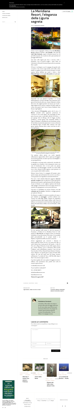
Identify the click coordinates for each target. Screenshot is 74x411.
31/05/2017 (45, 373)
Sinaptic (52, 400)
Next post (53, 287)
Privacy (38, 400)
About (27, 398)
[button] (64, 3)
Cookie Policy (27, 406)
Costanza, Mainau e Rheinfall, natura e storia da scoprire (58, 290)
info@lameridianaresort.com (38, 272)
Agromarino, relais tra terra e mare (32, 289)
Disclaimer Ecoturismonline (27, 400)
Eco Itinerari (52, 379)
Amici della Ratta (38, 377)
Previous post (26, 287)
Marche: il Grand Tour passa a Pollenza (26, 379)
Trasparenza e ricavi (27, 402)
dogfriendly (31, 283)
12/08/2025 (57, 378)
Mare (37, 283)
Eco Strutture (40, 374)
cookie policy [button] (13, 5)
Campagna (26, 283)
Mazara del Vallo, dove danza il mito (51, 384)
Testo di (37, 25)
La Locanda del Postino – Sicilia (63, 377)
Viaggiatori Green (22, 374)
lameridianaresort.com (36, 274)
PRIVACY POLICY (27, 404)
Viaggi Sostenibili (27, 374)
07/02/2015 (69, 373)
